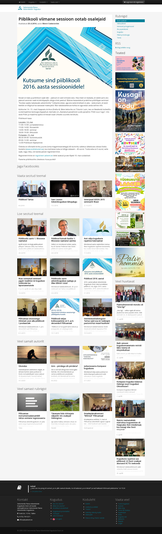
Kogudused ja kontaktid (61, 511)
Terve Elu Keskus (124, 510)
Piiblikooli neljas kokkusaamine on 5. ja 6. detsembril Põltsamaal (62, 320)
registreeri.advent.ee (44, 155)
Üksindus (23, 366)
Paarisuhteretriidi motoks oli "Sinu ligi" (130, 305)
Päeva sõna (89, 518)
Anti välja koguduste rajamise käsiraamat (93, 239)
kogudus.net (122, 517)
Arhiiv (120, 515)
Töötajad (56, 513)
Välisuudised (121, 23)
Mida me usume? (59, 506)
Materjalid (88, 515)
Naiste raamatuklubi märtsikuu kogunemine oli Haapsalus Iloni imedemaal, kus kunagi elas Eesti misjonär (129, 425)
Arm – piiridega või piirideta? (64, 366)
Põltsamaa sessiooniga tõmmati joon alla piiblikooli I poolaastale (31, 320)
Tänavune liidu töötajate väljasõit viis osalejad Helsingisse (62, 415)
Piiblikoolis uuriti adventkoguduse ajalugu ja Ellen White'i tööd (63, 280)
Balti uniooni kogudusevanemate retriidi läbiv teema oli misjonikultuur (129, 346)
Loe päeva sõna (37, 491)
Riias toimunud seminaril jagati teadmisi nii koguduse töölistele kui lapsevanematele (32, 282)
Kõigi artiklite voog (122, 48)
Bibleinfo (121, 519)
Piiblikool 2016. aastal (94, 278)
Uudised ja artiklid (91, 507)
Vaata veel (55, 2)
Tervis (119, 38)
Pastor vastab (99, 518)
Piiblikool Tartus (26, 199)
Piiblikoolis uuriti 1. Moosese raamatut (32, 239)
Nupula (120, 521)
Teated (120, 53)
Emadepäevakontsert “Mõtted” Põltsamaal (94, 414)
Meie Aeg (121, 508)
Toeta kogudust (123, 504)
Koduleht (43, 2)
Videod (93, 512)
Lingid (120, 523)
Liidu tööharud (58, 516)
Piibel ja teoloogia (123, 35)
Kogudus (32, 2)
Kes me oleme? (58, 504)
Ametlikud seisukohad (60, 508)
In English (57, 519)
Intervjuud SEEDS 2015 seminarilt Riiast (94, 200)
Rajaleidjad (122, 512)
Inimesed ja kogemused (125, 26)
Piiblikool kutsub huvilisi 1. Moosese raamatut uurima (63, 239)
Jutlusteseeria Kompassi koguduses (95, 367)
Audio (99, 512)
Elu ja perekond (122, 29)
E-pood (120, 506)
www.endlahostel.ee (34, 149)
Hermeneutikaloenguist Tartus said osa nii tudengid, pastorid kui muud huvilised (97, 320)
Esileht (22, 2)
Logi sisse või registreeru (133, 2)
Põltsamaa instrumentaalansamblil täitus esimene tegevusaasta (32, 415)
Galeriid (88, 512)
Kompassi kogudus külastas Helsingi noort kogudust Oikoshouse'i (129, 384)
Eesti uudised (121, 21)
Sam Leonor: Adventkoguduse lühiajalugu (64, 200)
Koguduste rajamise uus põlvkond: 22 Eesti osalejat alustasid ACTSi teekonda (129, 461)
